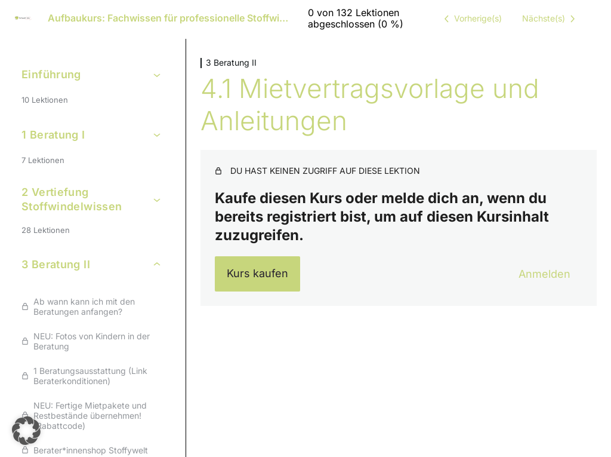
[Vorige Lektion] (471, 18)
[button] (26, 430)
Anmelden (544, 274)
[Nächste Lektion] (550, 18)
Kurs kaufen (257, 273)
